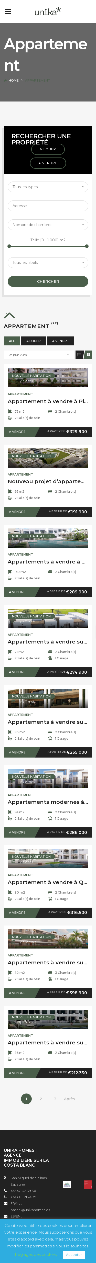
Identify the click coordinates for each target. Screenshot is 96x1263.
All (12, 349)
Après (69, 1106)
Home (14, 88)
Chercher (48, 289)
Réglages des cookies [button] (36, 1254)
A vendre (48, 171)
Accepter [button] (74, 1255)
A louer (48, 157)
